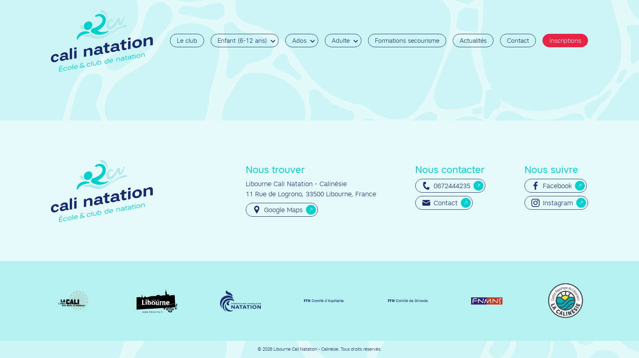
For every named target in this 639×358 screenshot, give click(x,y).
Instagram (552, 203)
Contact (518, 40)
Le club (187, 40)
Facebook (551, 186)
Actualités (473, 40)
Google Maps (278, 210)
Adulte (341, 40)
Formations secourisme (407, 40)
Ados (299, 40)
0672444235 (446, 186)
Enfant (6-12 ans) (242, 40)
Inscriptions (565, 40)
